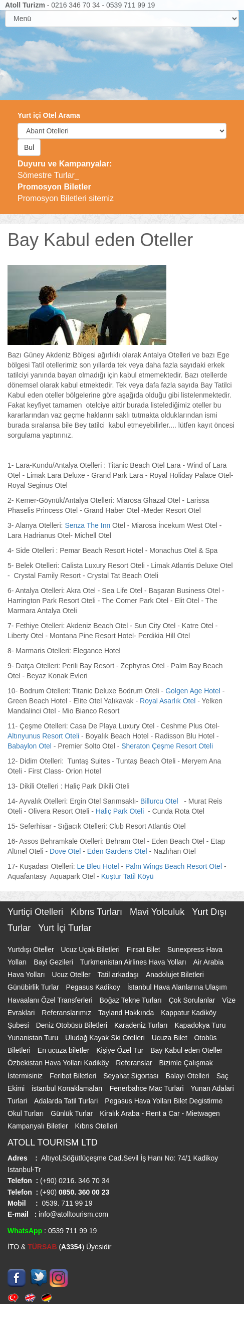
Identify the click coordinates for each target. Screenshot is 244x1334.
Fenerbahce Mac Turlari (148, 1088)
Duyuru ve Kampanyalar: (65, 163)
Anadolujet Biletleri (175, 975)
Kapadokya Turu (200, 1025)
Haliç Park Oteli (121, 811)
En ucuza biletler (64, 1050)
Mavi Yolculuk (158, 912)
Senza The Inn (87, 525)
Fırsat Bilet (144, 949)
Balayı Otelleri (188, 1076)
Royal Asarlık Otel (168, 701)
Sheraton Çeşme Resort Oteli (168, 746)
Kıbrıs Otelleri (96, 1126)
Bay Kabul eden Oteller (186, 1050)
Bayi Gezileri (54, 962)
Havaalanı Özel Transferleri (51, 1000)
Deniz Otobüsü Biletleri (72, 1025)
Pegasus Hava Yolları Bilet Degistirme (163, 1101)
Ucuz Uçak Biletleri (91, 949)
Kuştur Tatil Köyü (127, 876)
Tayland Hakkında (127, 1013)
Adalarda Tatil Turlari (67, 1101)
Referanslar (135, 1063)
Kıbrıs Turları (98, 912)
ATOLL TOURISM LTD (53, 1142)
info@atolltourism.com (72, 1214)
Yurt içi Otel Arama (49, 115)
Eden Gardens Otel (117, 851)
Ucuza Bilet (170, 1038)
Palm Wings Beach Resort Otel (174, 866)
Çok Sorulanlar (193, 1000)
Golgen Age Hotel (192, 691)
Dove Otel (65, 851)
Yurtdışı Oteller (32, 949)
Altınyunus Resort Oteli (43, 736)
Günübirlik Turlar (34, 987)
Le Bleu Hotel (98, 866)
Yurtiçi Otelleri (37, 912)
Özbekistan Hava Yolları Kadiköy (59, 1063)
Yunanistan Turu (34, 1038)
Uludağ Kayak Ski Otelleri (106, 1038)
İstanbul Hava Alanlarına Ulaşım (177, 987)
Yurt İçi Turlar (64, 928)
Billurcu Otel (161, 801)
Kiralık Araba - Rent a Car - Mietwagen (160, 1113)
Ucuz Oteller (72, 975)
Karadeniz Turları (142, 1025)
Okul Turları (27, 1113)
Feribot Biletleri (74, 1076)
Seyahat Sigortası (131, 1076)
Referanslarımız (67, 1013)
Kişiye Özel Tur (120, 1050)
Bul (29, 147)
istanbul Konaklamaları (68, 1088)
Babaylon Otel (31, 746)
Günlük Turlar (73, 1113)
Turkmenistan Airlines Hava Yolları (134, 962)
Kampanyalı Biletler (39, 1126)
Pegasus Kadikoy (94, 987)
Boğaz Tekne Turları (132, 1000)
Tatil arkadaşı (119, 975)
